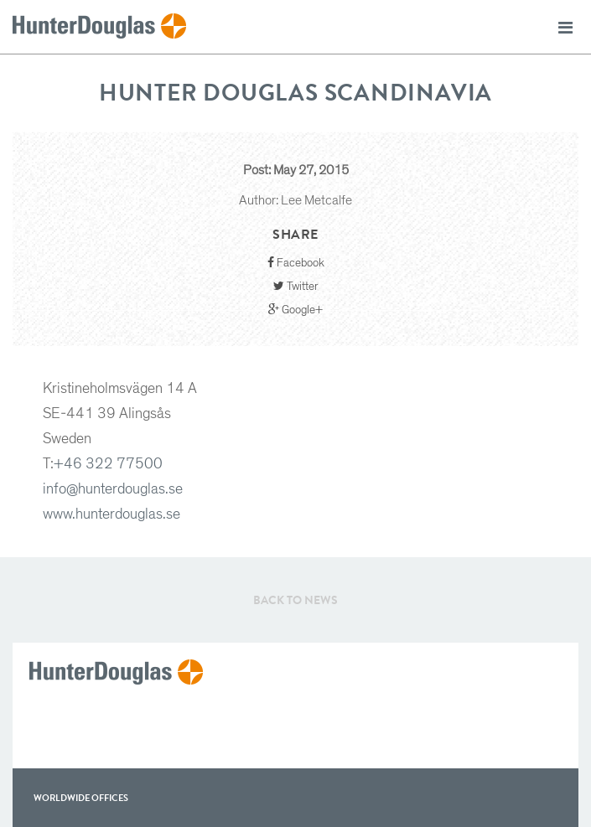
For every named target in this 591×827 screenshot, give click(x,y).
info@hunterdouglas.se (113, 489)
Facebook (295, 262)
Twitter (296, 286)
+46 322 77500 (108, 464)
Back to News (295, 600)
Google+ (295, 309)
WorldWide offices (81, 797)
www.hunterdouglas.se (111, 514)
